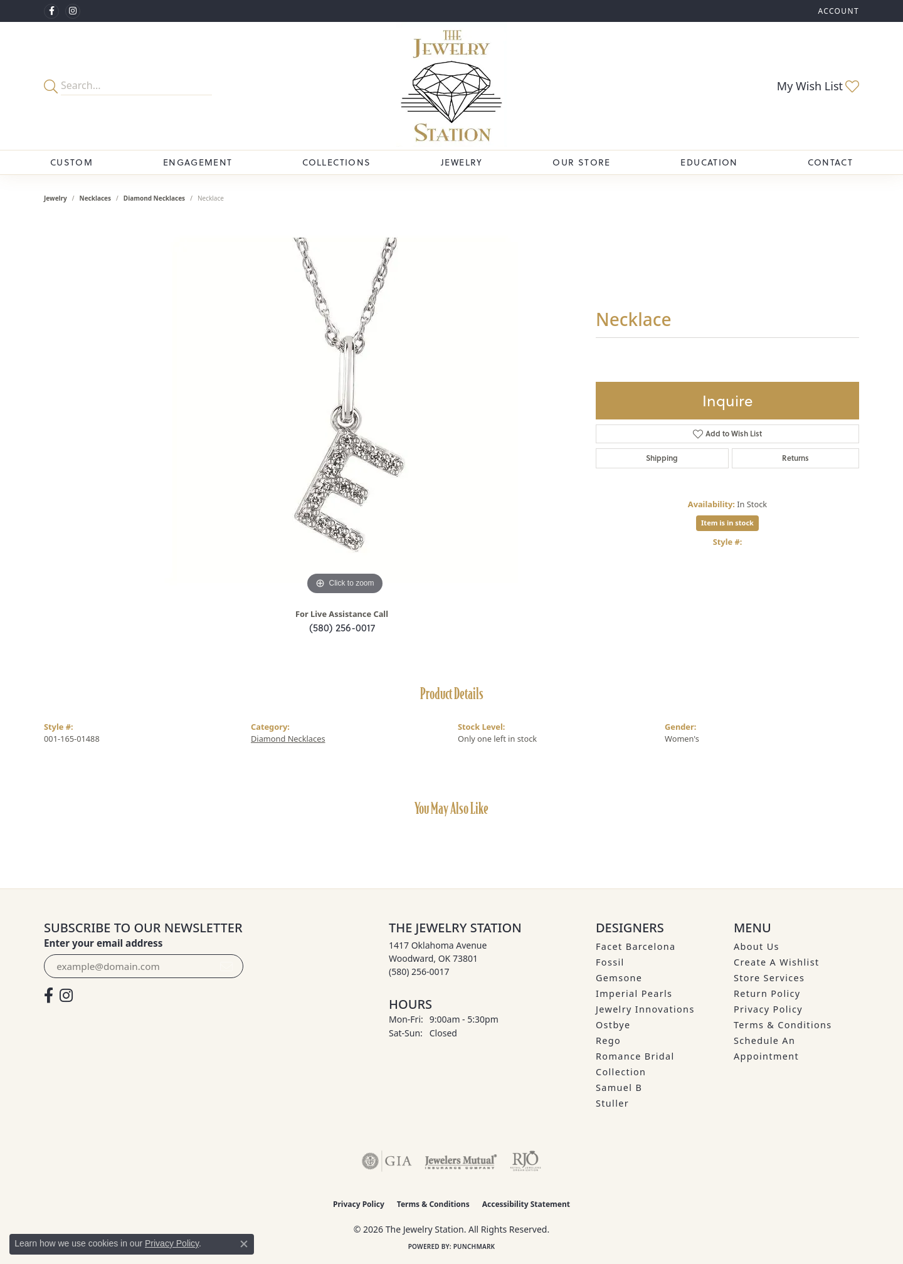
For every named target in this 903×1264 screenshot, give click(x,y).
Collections (336, 162)
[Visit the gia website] (387, 1161)
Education (708, 162)
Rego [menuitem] (608, 1040)
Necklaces (96, 198)
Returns (795, 458)
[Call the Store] (419, 971)
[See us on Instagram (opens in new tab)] (72, 11)
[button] (837, 11)
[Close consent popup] (244, 1244)
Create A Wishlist (776, 962)
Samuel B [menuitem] (619, 1087)
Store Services (769, 978)
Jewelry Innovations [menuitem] (645, 1009)
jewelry (55, 198)
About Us (756, 946)
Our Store (581, 162)
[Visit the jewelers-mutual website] (461, 1161)
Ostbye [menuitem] (613, 1025)
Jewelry (462, 162)
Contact (830, 162)
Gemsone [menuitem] (619, 978)
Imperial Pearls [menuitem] (634, 993)
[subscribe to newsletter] (226, 966)
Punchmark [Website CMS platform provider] (474, 1246)
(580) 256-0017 (342, 628)
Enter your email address (103, 943)
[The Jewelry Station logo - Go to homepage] (451, 86)
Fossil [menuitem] (610, 962)
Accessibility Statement (526, 1204)
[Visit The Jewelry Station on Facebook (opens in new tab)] (51, 11)
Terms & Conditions (783, 1025)
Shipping (662, 458)
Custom (71, 162)
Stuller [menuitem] (612, 1103)
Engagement (198, 162)
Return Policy (767, 993)
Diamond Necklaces (154, 198)
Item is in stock (727, 522)
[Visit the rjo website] (525, 1161)
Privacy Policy (768, 1009)
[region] (345, 410)
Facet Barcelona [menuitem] (635, 946)
